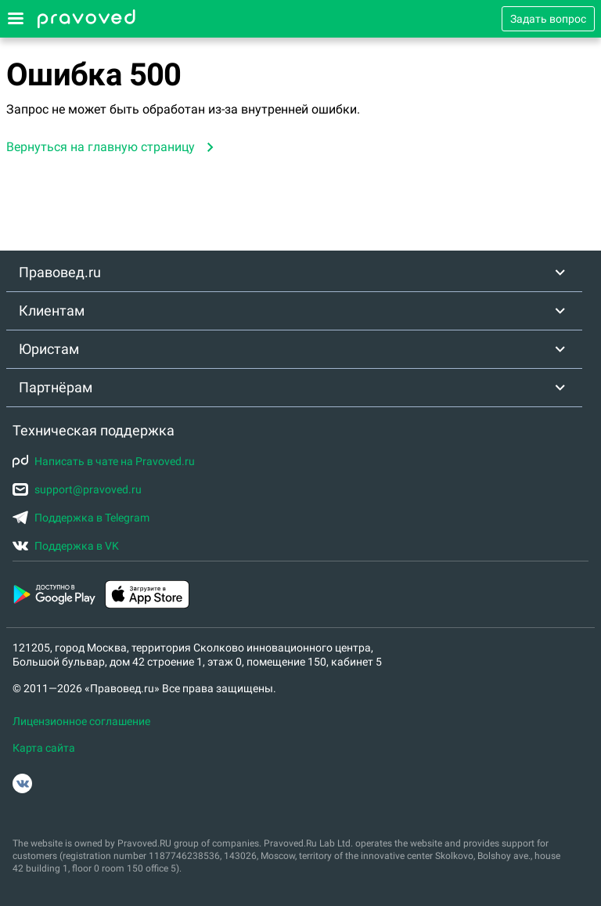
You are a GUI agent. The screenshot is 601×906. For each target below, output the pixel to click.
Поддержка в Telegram (81, 518)
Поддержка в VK (66, 546)
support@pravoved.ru (77, 489)
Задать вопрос (548, 19)
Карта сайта (44, 748)
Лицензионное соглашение (81, 721)
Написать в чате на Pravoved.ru (104, 461)
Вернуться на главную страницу (100, 146)
